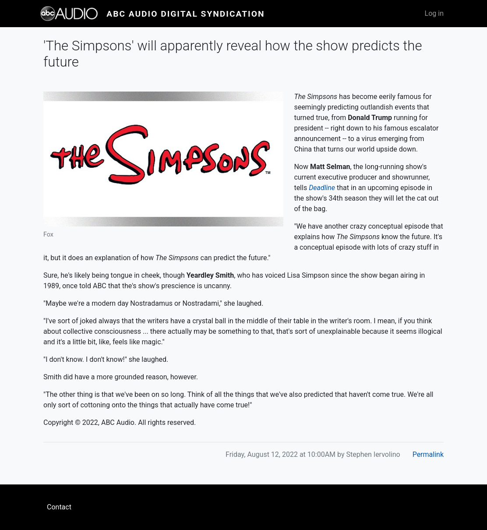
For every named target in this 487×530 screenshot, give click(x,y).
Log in (434, 13)
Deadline (322, 188)
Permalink (428, 454)
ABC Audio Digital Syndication (185, 14)
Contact (59, 507)
